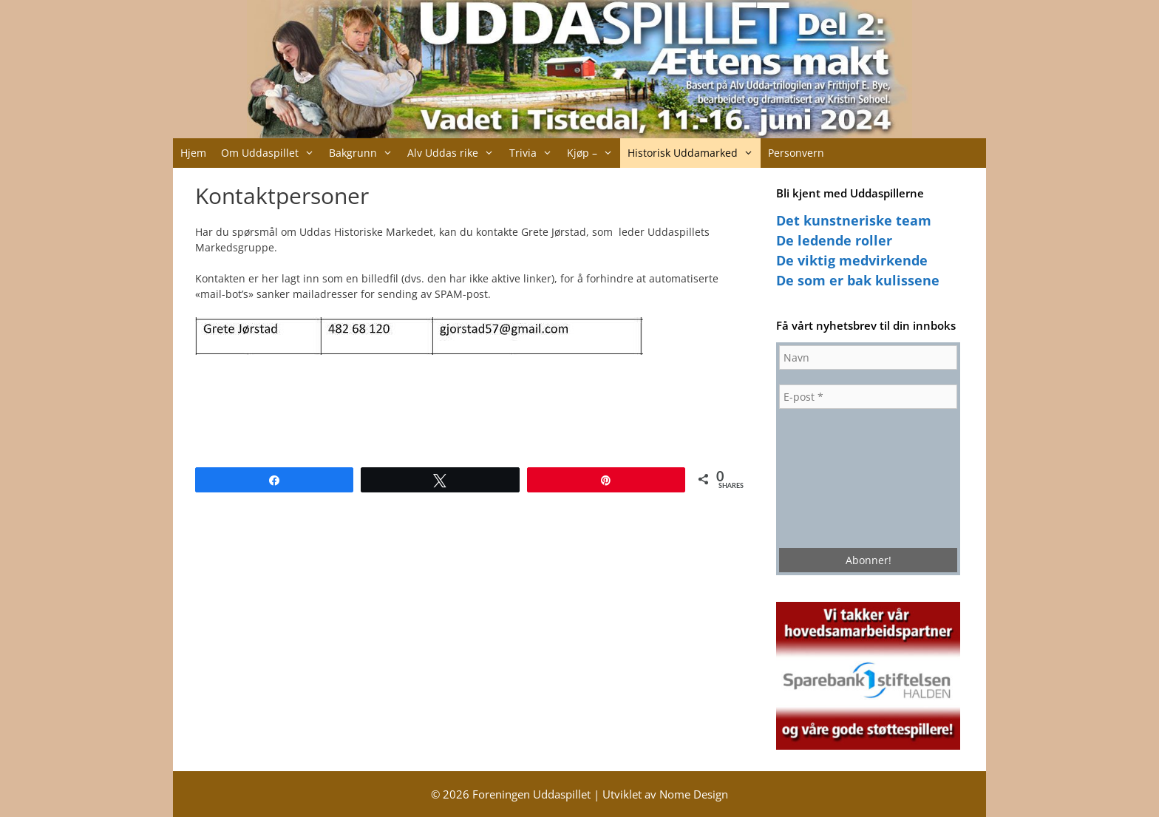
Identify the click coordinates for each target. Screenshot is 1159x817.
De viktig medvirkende (852, 260)
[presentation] (839, 477)
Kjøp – (593, 153)
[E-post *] (868, 396)
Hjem (193, 153)
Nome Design (693, 794)
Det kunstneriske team (853, 220)
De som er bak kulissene (857, 280)
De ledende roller (834, 240)
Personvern (796, 153)
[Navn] (868, 357)
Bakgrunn (364, 153)
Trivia (534, 153)
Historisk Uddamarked (694, 153)
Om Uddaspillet (271, 153)
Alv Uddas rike (454, 153)
